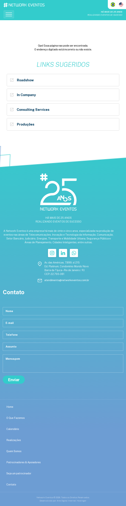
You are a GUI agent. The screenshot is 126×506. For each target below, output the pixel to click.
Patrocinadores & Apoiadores (23, 462)
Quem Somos (13, 451)
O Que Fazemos (15, 417)
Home (9, 406)
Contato (11, 484)
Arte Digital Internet (66, 500)
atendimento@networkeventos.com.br (66, 280)
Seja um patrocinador (18, 473)
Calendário (12, 429)
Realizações (13, 440)
